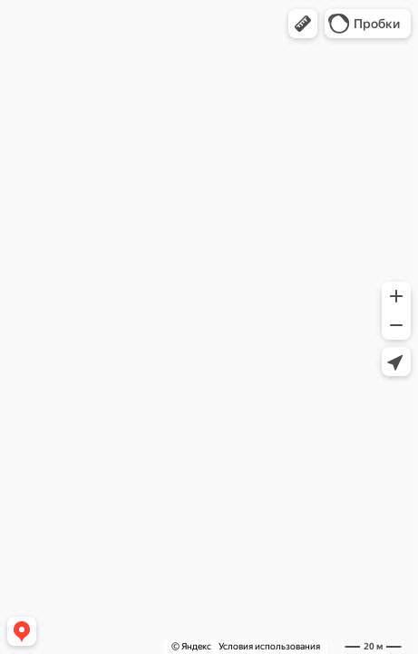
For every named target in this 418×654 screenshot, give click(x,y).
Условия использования (269, 646)
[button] (302, 23)
